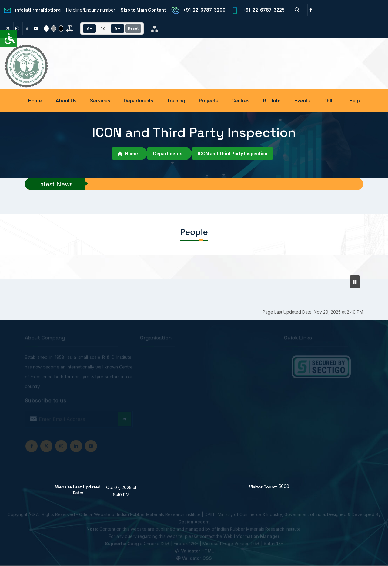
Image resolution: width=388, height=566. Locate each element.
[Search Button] (297, 9)
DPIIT (329, 101)
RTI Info (272, 101)
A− (89, 28)
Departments (138, 101)
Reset (133, 28)
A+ (117, 28)
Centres (240, 101)
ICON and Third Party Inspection (232, 153)
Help (354, 101)
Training (176, 101)
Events (302, 101)
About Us (65, 101)
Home (35, 101)
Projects (208, 101)
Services (100, 101)
